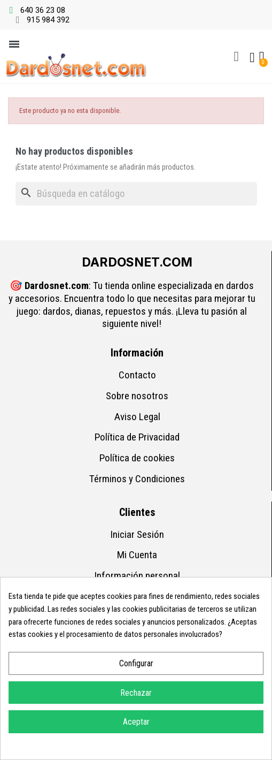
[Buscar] (136, 194)
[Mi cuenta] (252, 58)
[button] (236, 57)
